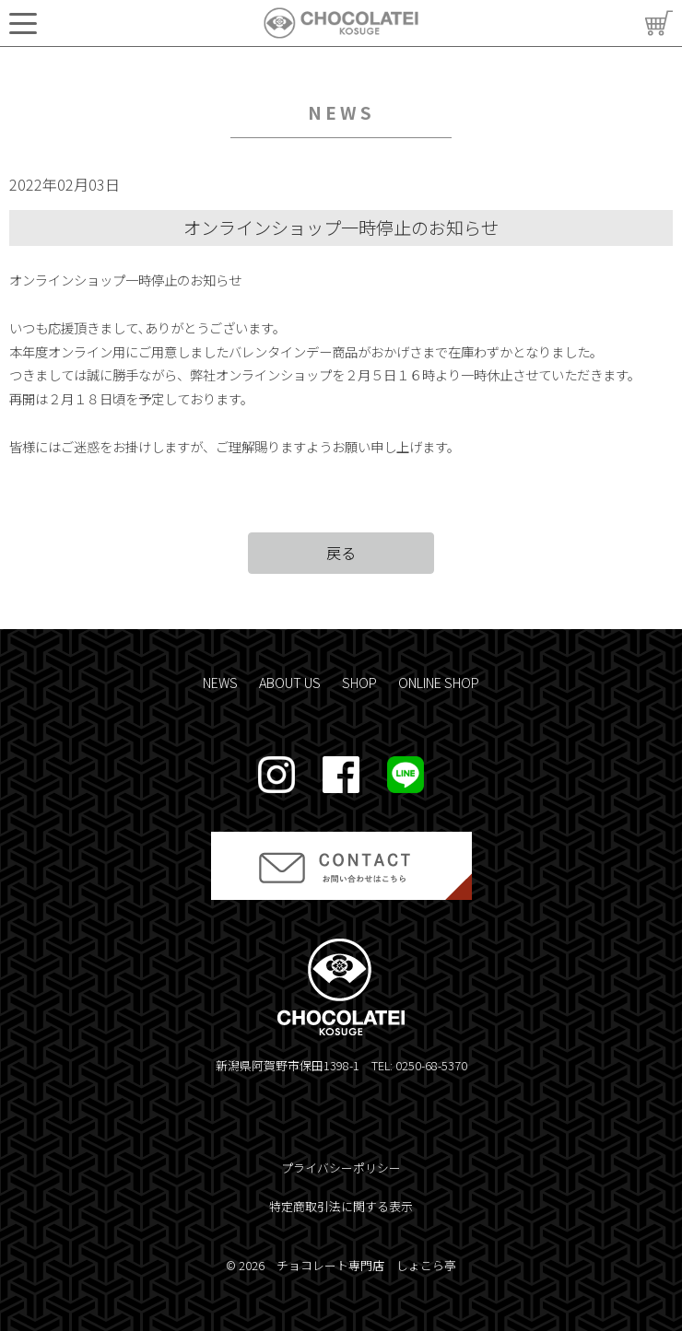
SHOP (359, 682)
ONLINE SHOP (438, 682)
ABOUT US (290, 682)
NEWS (220, 682)
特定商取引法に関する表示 (341, 1206)
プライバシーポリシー (341, 1167)
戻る (341, 553)
